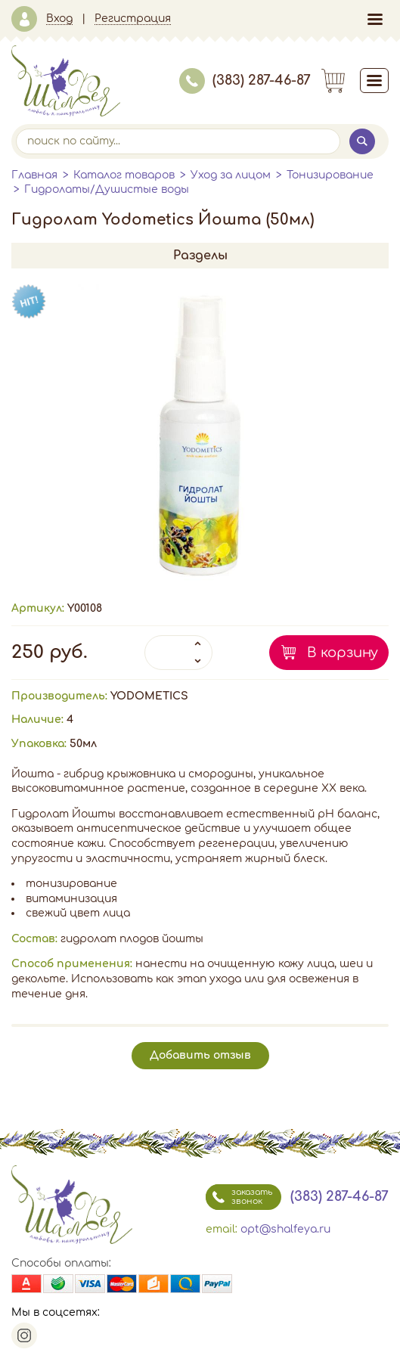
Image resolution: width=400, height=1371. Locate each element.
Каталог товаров (124, 175)
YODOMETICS (149, 696)
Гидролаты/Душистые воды (106, 189)
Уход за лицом (231, 175)
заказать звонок (239, 1197)
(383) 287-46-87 (245, 80)
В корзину (342, 652)
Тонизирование (330, 175)
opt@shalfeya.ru (285, 1229)
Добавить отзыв (200, 1055)
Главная (34, 175)
